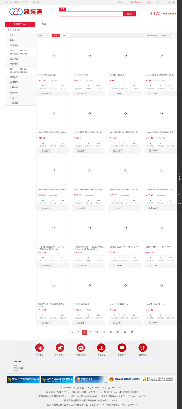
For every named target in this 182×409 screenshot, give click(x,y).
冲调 (10, 98)
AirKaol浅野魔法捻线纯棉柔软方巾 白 (159, 190)
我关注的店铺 (136, 2)
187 (170, 315)
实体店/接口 (18, 368)
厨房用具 (12, 93)
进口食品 (12, 77)
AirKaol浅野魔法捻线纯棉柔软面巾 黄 (124, 132)
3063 (170, 258)
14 (125, 332)
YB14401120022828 (137, 396)
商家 (15, 365)
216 (170, 86)
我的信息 (122, 2)
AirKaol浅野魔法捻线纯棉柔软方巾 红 (52, 190)
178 (62, 86)
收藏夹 (158, 2)
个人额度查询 (35, 2)
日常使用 (23, 50)
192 (170, 143)
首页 (44, 24)
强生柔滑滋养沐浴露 (81, 304)
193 (98, 200)
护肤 (10, 35)
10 (43, 86)
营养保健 (12, 59)
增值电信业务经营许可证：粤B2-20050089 (66, 392)
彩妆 (10, 40)
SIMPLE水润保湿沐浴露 (47, 75)
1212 (98, 258)
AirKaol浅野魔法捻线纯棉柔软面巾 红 (52, 132)
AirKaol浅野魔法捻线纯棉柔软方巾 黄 (124, 190)
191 (134, 200)
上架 (47, 35)
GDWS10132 (115, 400)
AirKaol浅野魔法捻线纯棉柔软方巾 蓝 (159, 132)
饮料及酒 (12, 87)
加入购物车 (46, 94)
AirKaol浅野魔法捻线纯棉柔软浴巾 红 (159, 75)
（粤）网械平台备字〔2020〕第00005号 (119, 405)
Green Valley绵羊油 (81, 75)
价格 (64, 35)
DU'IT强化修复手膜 (117, 75)
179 (134, 86)
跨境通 (80, 388)
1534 (134, 258)
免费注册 (24, 2)
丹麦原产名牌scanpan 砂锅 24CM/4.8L (159, 247)
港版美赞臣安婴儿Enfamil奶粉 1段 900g (124, 247)
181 (134, 315)
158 (134, 143)
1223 (62, 258)
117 (62, 200)
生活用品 (12, 82)
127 (62, 143)
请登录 (16, 2)
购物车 (149, 2)
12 (111, 332)
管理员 (16, 371)
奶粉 (12, 50)
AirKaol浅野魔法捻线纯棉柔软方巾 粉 (88, 190)
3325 (62, 315)
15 (132, 332)
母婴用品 (16, 30)
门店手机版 (172, 2)
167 (98, 86)
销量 (55, 35)
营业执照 (93, 392)
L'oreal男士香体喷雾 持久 (154, 304)
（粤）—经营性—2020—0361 (84, 396)
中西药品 (12, 103)
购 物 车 (179, 174)
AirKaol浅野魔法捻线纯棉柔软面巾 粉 (88, 132)
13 (118, 332)
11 (104, 332)
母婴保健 (23, 54)
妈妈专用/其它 (14, 55)
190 (170, 200)
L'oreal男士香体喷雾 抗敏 (119, 304)
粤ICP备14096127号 (112, 388)
